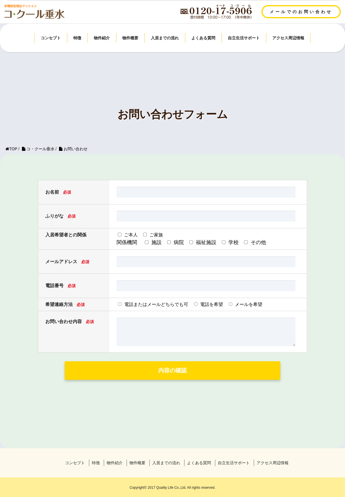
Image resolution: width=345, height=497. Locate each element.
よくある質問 (203, 38)
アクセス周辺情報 (288, 38)
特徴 (77, 38)
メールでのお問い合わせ (301, 11)
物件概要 (130, 38)
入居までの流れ (165, 38)
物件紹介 (102, 38)
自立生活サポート (244, 38)
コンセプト (51, 38)
